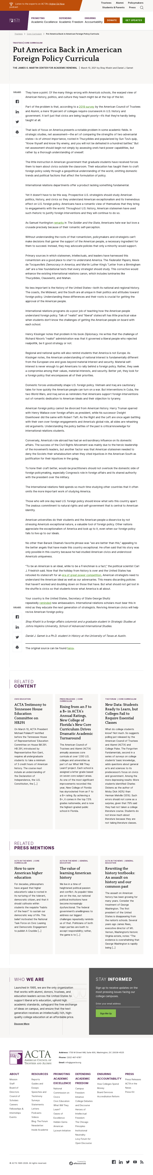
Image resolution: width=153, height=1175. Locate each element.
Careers (14, 1105)
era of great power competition (81, 575)
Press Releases (67, 699)
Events (13, 1117)
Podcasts (36, 1113)
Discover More (21, 1024)
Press (132, 7)
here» (70, 648)
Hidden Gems (60, 1122)
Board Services (105, 1093)
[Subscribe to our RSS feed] (141, 1162)
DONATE (112, 20)
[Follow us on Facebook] (114, 1162)
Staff (12, 1084)
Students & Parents (113, 7)
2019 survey (86, 106)
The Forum (110, 699)
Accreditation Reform (108, 1097)
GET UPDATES (134, 20)
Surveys (36, 1101)
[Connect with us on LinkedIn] (121, 1162)
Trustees (106, 2)
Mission (13, 1080)
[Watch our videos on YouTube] (135, 1162)
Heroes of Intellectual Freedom (81, 1114)
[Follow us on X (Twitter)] (128, 1162)
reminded (45, 602)
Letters (35, 1109)
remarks (59, 222)
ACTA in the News (23, 861)
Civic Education (22, 699)
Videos (35, 1117)
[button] (44, 20)
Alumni (120, 2)
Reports (36, 1080)
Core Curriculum (34, 34)
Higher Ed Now (57, 3)
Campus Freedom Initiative (80, 1093)
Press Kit (129, 1092)
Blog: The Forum (40, 1122)
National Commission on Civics (61, 1093)
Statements (38, 1105)
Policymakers (135, 2)
